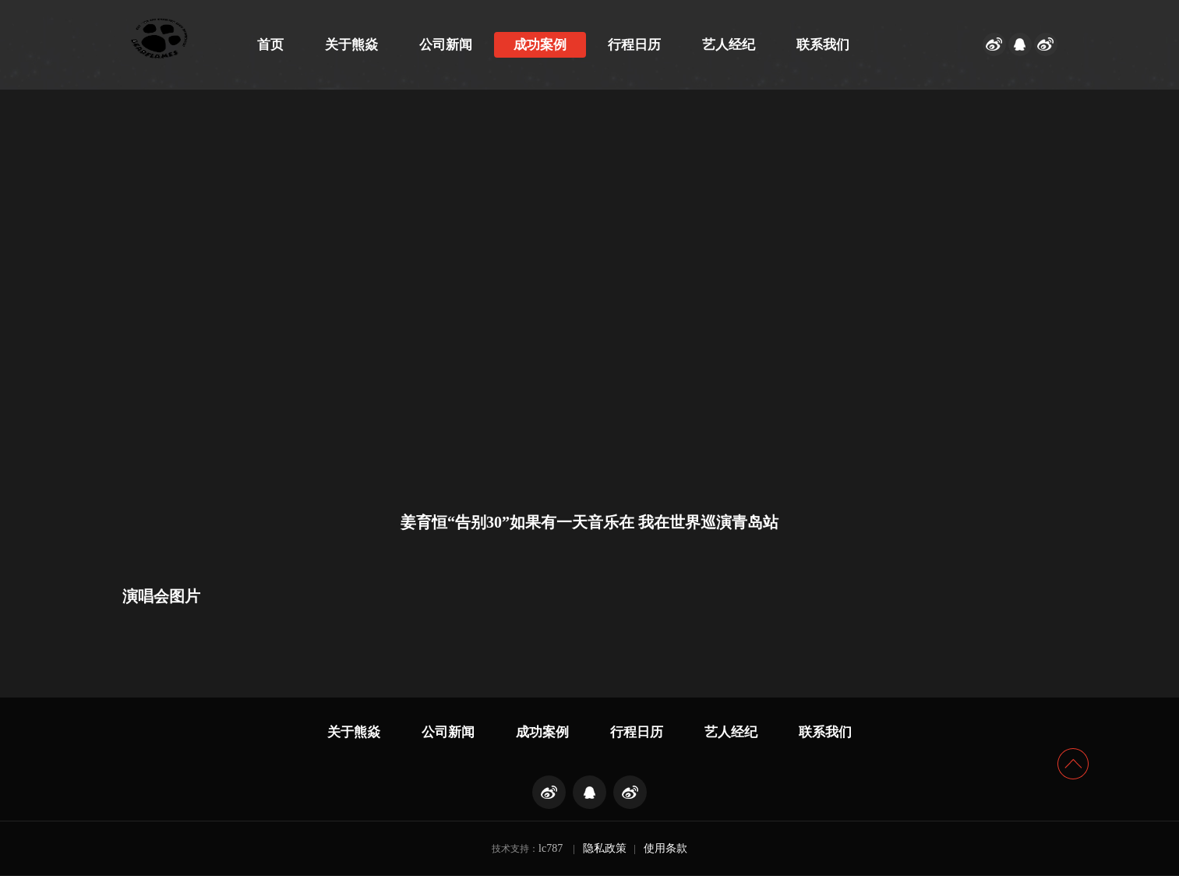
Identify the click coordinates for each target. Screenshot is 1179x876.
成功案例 (540, 44)
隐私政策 (605, 848)
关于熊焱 (351, 44)
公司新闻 (445, 44)
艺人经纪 (728, 44)
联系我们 (822, 44)
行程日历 (634, 44)
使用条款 (665, 848)
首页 (270, 44)
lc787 (550, 848)
